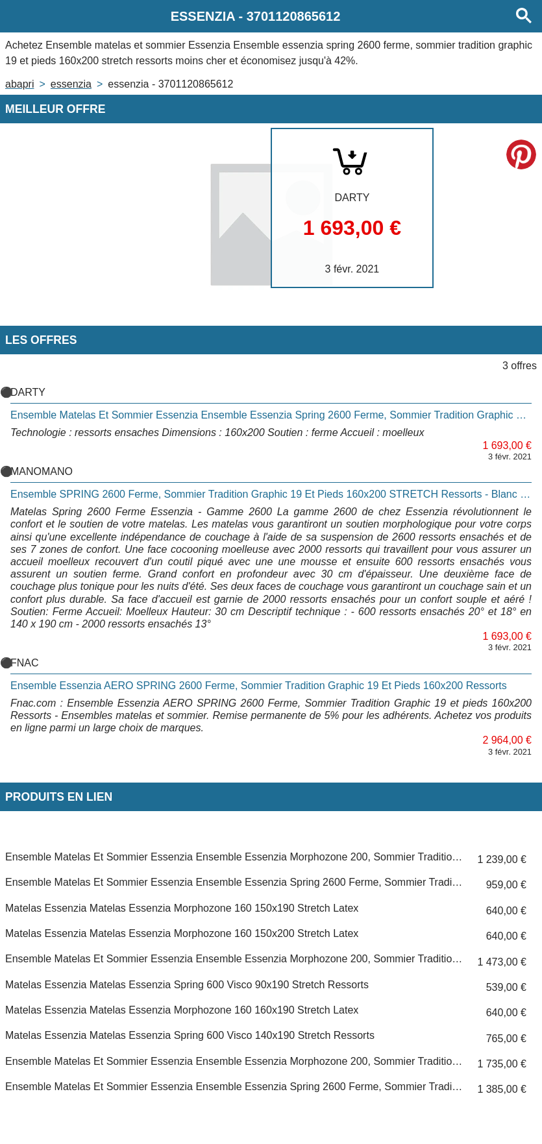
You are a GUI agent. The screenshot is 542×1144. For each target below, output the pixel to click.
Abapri (19, 84)
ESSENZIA (71, 84)
